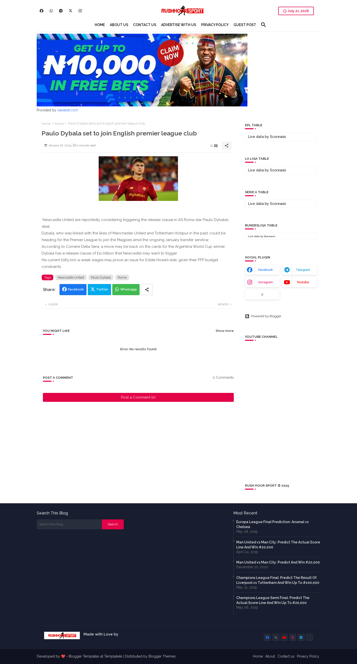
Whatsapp (128, 289)
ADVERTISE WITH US (178, 25)
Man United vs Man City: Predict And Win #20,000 (278, 562)
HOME (100, 25)
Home (46, 124)
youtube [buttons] (303, 282)
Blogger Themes (162, 656)
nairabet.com (67, 110)
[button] (263, 25)
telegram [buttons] (303, 270)
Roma (59, 124)
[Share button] (147, 289)
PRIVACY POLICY (215, 25)
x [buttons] (262, 294)
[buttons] (41, 11)
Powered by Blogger (263, 316)
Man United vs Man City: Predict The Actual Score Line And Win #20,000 (278, 544)
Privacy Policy (308, 656)
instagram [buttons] (265, 282)
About (270, 656)
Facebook (76, 289)
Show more (225, 331)
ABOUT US (119, 25)
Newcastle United (71, 277)
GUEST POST (245, 25)
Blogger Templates (84, 656)
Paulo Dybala (101, 277)
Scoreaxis (278, 137)
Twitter (102, 289)
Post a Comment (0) (138, 397)
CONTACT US (144, 25)
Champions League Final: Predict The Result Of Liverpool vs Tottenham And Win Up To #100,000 (277, 580)
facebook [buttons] (265, 270)
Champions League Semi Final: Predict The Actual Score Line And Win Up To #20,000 (272, 600)
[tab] (99, 25)
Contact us (286, 656)
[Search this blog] (69, 524)
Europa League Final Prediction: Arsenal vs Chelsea (272, 524)
